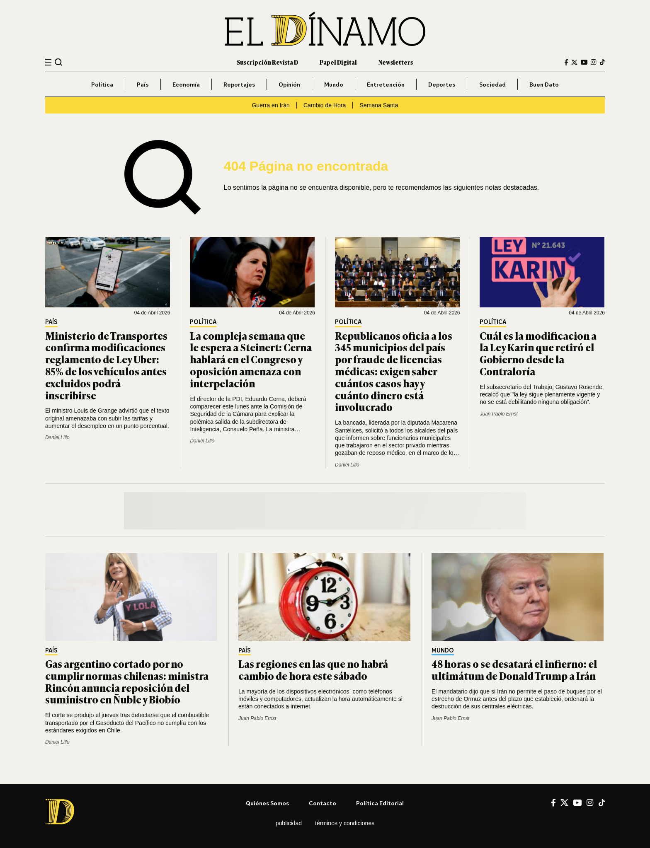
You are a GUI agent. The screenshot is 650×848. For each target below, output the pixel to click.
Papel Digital (338, 62)
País (142, 84)
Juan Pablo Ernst (498, 414)
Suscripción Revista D (267, 62)
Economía (186, 84)
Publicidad (289, 823)
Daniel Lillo (57, 437)
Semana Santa (378, 105)
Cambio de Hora (324, 105)
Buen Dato (544, 84)
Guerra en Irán (271, 105)
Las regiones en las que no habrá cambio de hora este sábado (313, 669)
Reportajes (239, 84)
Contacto (322, 803)
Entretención (386, 84)
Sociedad (492, 84)
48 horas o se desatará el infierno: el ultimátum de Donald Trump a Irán (514, 669)
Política (102, 84)
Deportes (441, 84)
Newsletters (395, 62)
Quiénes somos (267, 803)
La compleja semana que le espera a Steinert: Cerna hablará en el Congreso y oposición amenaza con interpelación (251, 359)
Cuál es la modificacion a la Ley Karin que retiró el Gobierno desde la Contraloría (538, 353)
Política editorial (380, 803)
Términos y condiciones (344, 823)
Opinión (289, 84)
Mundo (333, 84)
